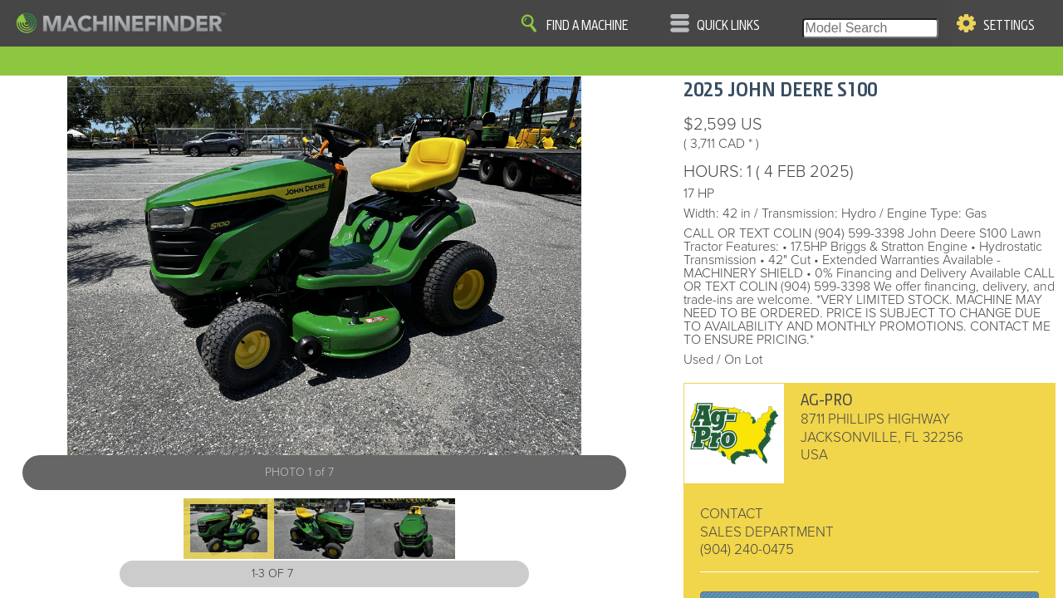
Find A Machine (587, 25)
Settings (1009, 25)
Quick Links (728, 25)
